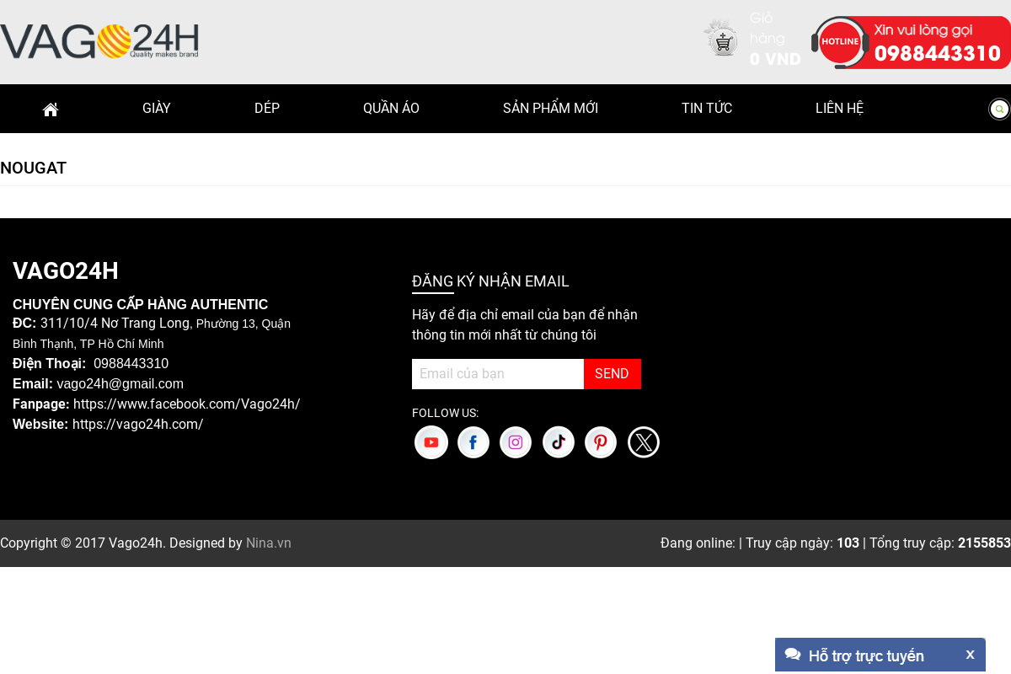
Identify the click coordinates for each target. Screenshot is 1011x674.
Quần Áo (391, 108)
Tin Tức (707, 108)
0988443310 (938, 51)
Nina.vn (269, 543)
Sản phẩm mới (550, 108)
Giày (156, 108)
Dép (267, 108)
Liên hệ (840, 108)
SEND (612, 374)
